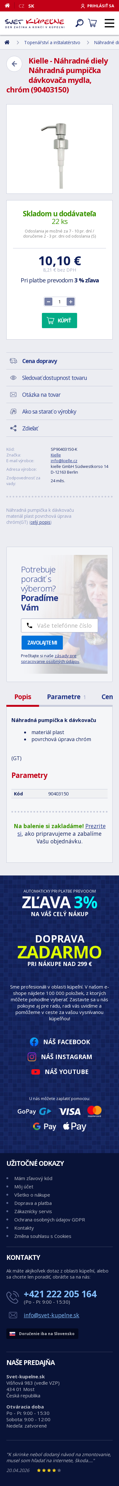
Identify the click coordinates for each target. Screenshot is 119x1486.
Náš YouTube (67, 1071)
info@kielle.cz (64, 460)
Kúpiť (64, 320)
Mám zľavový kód (33, 1178)
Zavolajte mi (42, 642)
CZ (21, 6)
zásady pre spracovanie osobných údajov (50, 658)
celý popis (40, 522)
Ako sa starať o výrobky (49, 411)
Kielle (56, 455)
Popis (22, 696)
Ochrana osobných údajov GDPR (49, 1219)
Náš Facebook (66, 1041)
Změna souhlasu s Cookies (42, 1236)
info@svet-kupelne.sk (51, 1315)
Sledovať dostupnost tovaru (54, 378)
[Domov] (10, 5)
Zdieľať (30, 428)
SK (31, 6)
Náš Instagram (66, 1056)
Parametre (66, 696)
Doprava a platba (33, 1203)
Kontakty (24, 1228)
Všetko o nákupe (32, 1195)
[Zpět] (14, 64)
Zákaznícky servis (33, 1211)
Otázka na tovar (41, 394)
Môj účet (23, 1186)
